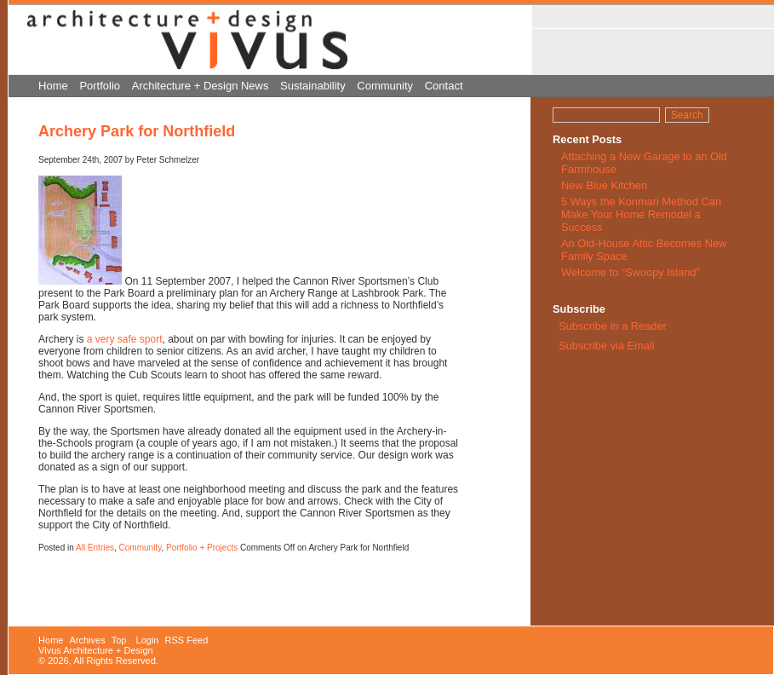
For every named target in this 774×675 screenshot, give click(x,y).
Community (385, 85)
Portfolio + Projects (202, 547)
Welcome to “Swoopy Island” (630, 272)
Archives (87, 640)
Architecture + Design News (200, 85)
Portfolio (99, 85)
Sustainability (313, 85)
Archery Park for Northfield (136, 131)
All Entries (95, 547)
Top (119, 640)
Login (147, 640)
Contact (444, 85)
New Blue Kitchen (604, 185)
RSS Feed (187, 640)
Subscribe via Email (605, 345)
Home (53, 85)
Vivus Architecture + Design (95, 650)
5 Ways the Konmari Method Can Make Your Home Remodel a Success (641, 214)
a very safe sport (125, 339)
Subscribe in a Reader (613, 326)
